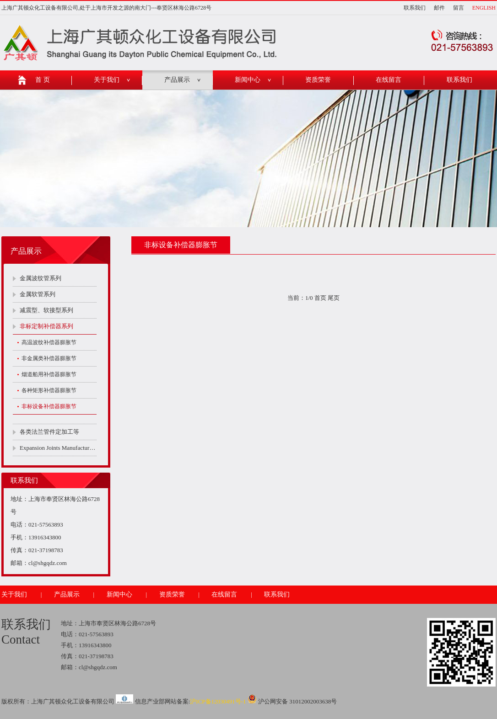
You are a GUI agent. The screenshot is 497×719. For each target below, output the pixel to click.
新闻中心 (247, 79)
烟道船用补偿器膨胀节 (49, 374)
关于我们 (106, 79)
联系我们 (415, 8)
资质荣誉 (318, 79)
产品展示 (177, 79)
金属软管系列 (37, 294)
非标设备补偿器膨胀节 (49, 406)
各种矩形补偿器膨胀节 (49, 390)
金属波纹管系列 (40, 278)
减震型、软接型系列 (46, 310)
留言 (458, 8)
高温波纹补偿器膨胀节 (49, 342)
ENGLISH (484, 8)
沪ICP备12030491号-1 (218, 701)
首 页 (42, 79)
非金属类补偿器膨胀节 (49, 358)
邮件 (439, 8)
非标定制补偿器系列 (46, 326)
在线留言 (388, 79)
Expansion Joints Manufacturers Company (58, 447)
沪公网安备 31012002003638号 (292, 701)
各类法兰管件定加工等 (49, 431)
